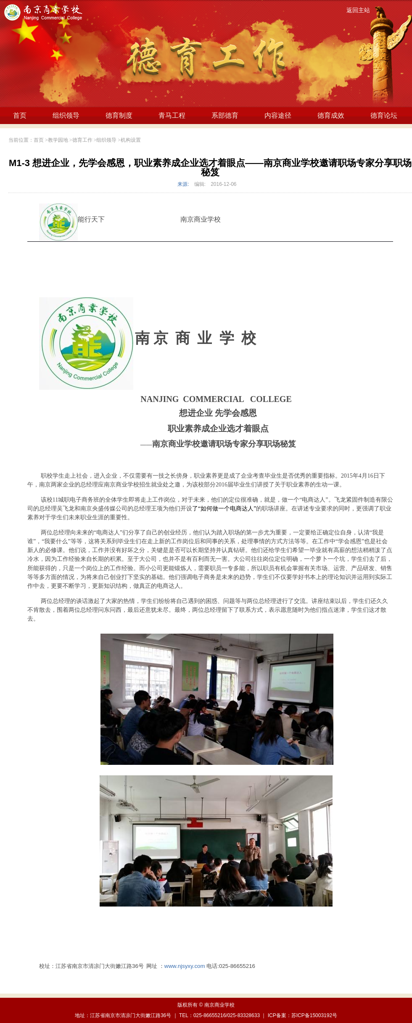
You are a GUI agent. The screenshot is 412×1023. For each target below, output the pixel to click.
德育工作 (82, 140)
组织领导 (66, 115)
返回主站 (358, 10)
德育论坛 (383, 115)
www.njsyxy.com (184, 966)
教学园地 (58, 140)
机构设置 (131, 140)
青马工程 (171, 115)
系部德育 (224, 115)
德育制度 (119, 115)
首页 (19, 115)
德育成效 (330, 115)
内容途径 (277, 115)
